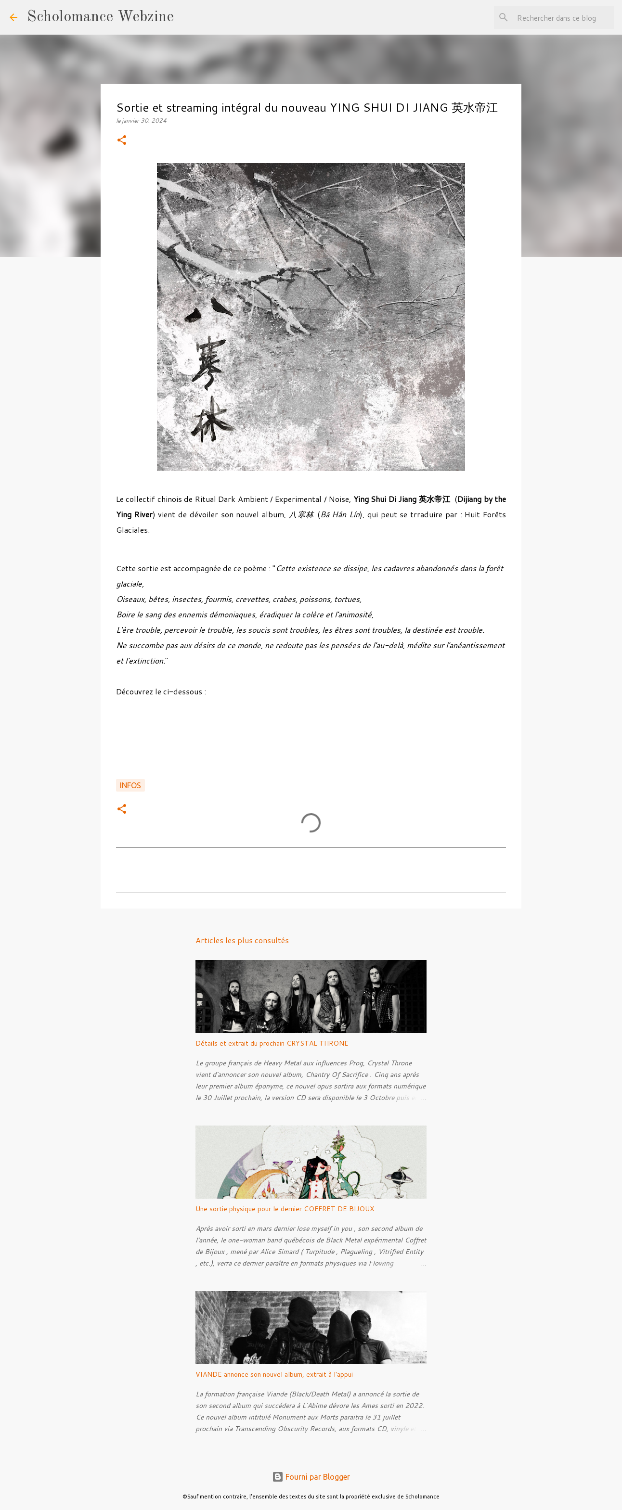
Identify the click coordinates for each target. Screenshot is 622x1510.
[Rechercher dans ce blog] (563, 17)
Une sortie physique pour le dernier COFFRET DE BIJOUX (284, 1209)
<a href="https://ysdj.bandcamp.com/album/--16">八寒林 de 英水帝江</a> (311, 743)
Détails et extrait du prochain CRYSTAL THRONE (272, 1043)
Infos (130, 785)
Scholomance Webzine (100, 17)
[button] (122, 140)
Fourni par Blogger (311, 1476)
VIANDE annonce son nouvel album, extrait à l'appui (274, 1374)
